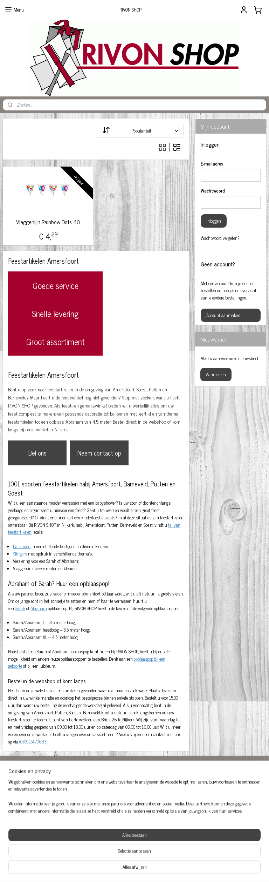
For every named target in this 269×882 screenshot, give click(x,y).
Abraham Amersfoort (28, 784)
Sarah (20, 608)
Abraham (38, 608)
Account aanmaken (223, 315)
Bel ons (37, 452)
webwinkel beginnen (146, 869)
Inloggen (213, 220)
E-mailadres (212, 163)
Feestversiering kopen (208, 785)
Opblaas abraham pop (208, 792)
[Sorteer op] (140, 130)
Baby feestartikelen (26, 791)
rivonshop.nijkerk (116, 813)
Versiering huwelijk (26, 842)
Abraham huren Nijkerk (120, 785)
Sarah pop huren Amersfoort (34, 835)
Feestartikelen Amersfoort (121, 799)
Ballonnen (21, 546)
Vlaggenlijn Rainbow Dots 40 (48, 221)
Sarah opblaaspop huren (31, 827)
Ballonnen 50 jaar (25, 798)
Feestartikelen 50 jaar (118, 792)
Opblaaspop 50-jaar (205, 799)
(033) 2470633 (33, 741)
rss (127, 869)
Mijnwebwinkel (194, 869)
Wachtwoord (213, 190)
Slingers (20, 553)
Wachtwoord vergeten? (220, 238)
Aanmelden (216, 374)
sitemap (117, 869)
